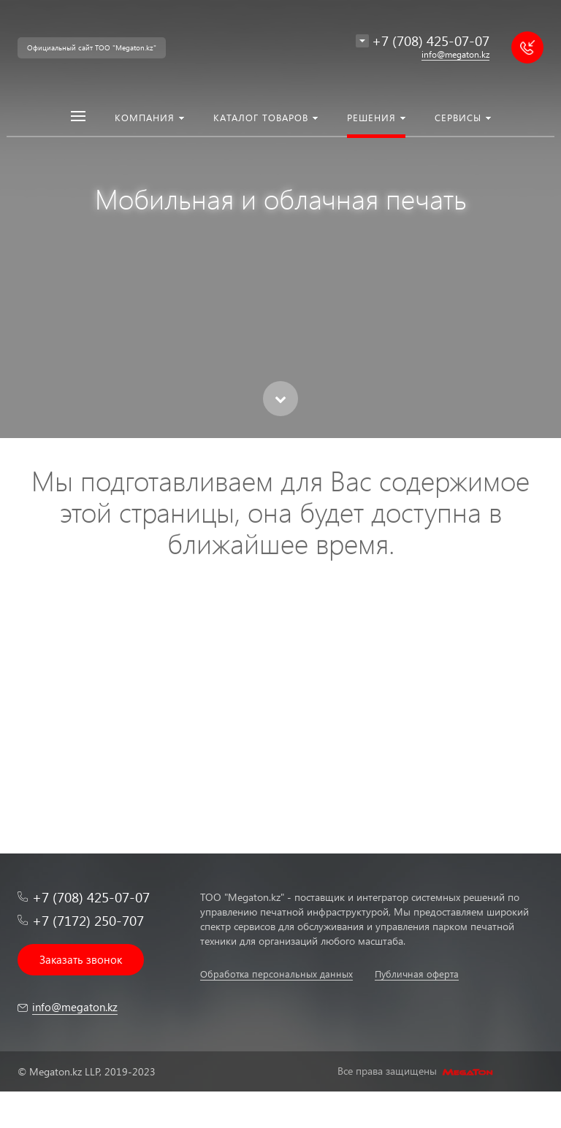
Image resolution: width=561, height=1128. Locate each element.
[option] (280, 219)
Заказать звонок (80, 959)
